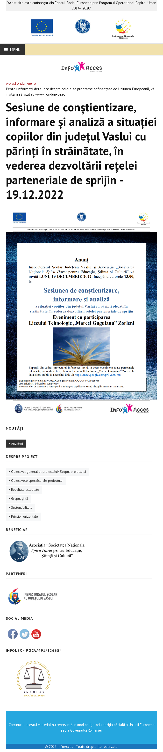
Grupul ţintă (19, 498)
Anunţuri (17, 443)
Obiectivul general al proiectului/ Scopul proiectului (48, 471)
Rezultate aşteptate (25, 489)
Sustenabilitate (21, 507)
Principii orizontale (24, 516)
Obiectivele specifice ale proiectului (37, 480)
